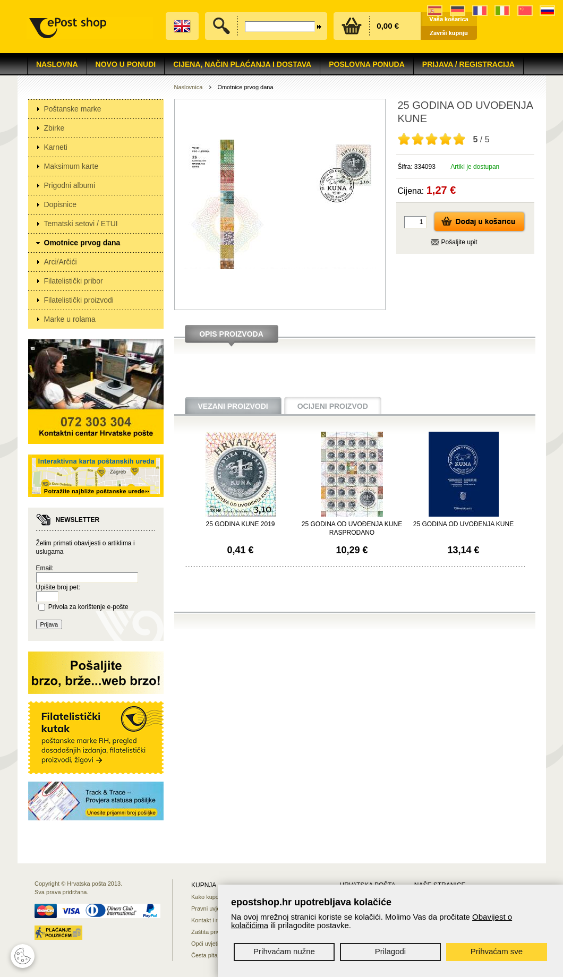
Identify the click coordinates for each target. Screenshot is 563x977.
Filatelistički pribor (73, 281)
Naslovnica (188, 87)
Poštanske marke (72, 109)
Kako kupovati (209, 897)
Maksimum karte (71, 166)
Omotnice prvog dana (82, 242)
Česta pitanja (208, 955)
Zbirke (54, 128)
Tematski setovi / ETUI (81, 223)
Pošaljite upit (459, 242)
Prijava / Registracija (468, 64)
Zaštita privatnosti (214, 932)
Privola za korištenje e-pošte (88, 607)
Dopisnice (60, 204)
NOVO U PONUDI (126, 64)
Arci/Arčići (60, 262)
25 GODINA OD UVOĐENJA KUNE (463, 524)
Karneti (55, 147)
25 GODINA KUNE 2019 (240, 524)
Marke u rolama (70, 319)
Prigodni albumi (70, 185)
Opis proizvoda (231, 334)
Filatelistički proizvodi (79, 300)
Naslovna (57, 64)
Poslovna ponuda (367, 64)
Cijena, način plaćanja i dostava (242, 64)
